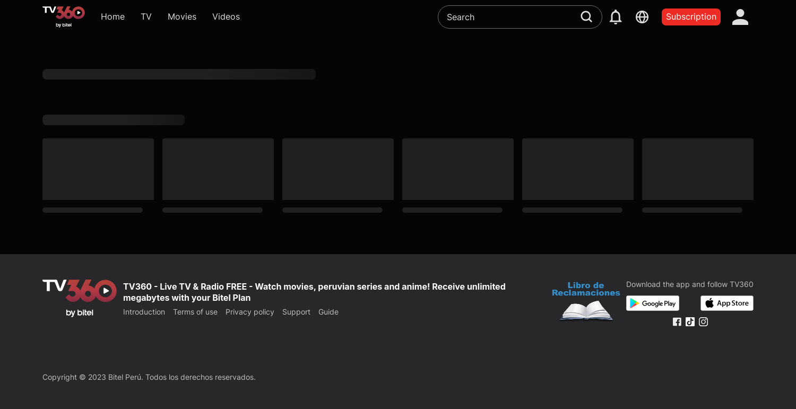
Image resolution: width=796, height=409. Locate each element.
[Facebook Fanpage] (676, 321)
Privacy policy (250, 311)
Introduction (144, 311)
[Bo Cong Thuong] (586, 303)
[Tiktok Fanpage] (690, 321)
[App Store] (727, 303)
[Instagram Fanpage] (703, 321)
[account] (740, 17)
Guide (328, 311)
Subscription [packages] (691, 16)
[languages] (642, 17)
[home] (63, 17)
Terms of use (195, 311)
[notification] (615, 17)
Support (296, 311)
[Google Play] (652, 303)
